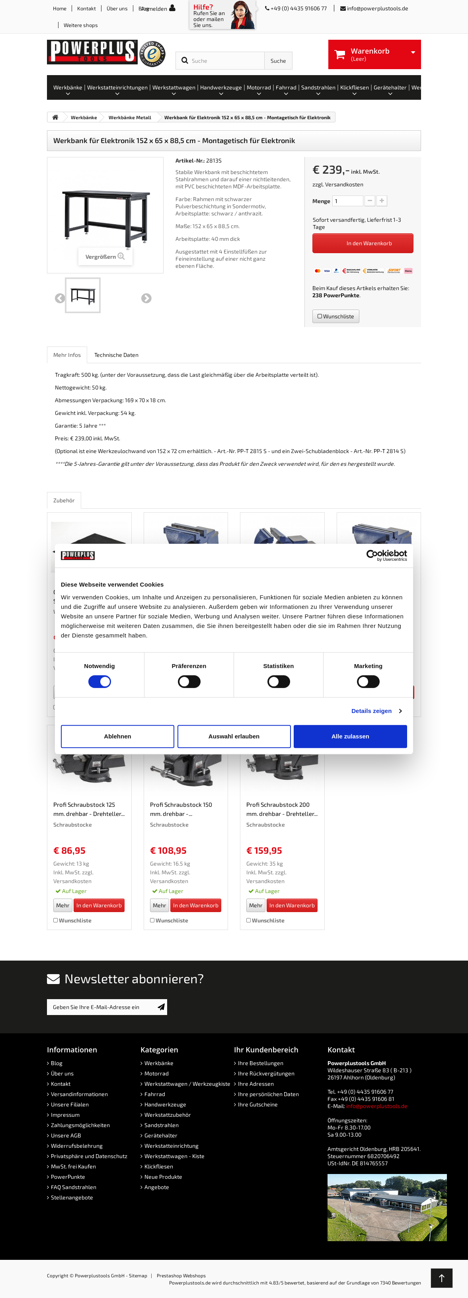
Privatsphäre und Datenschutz (89, 1156)
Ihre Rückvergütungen (266, 1073)
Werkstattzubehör (167, 1114)
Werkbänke (159, 1063)
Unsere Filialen (70, 1104)
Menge (321, 201)
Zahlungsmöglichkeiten (80, 1125)
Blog (56, 1063)
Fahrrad (154, 1094)
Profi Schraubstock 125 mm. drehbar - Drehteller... (89, 809)
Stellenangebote (72, 1197)
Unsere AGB (66, 1135)
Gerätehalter (160, 1135)
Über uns (117, 8)
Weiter (146, 298)
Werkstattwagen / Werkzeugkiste (187, 1083)
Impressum (65, 1114)
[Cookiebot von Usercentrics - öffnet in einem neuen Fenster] (372, 556)
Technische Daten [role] (116, 354)
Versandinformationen (79, 1094)
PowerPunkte (341, 295)
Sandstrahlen (161, 1125)
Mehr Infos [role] (67, 354)
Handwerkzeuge (165, 1104)
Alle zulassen (350, 736)
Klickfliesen (158, 1166)
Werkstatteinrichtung (171, 1145)
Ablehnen (117, 736)
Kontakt (86, 8)
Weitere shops (81, 25)
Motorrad (156, 1073)
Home (59, 8)
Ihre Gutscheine (258, 1104)
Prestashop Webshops (181, 1275)
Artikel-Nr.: (190, 160)
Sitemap (138, 1275)
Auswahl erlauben (234, 736)
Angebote (156, 1187)
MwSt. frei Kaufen (73, 1166)
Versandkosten (344, 184)
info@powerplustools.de (377, 8)
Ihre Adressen (256, 1083)
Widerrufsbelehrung (77, 1145)
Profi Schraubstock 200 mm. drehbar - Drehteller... (282, 809)
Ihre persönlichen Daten (268, 1094)
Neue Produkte (163, 1176)
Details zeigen (371, 710)
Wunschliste (336, 316)
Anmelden (154, 8)
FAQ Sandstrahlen (73, 1187)
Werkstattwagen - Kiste (174, 1156)
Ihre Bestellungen (260, 1063)
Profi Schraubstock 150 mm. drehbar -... (181, 809)
